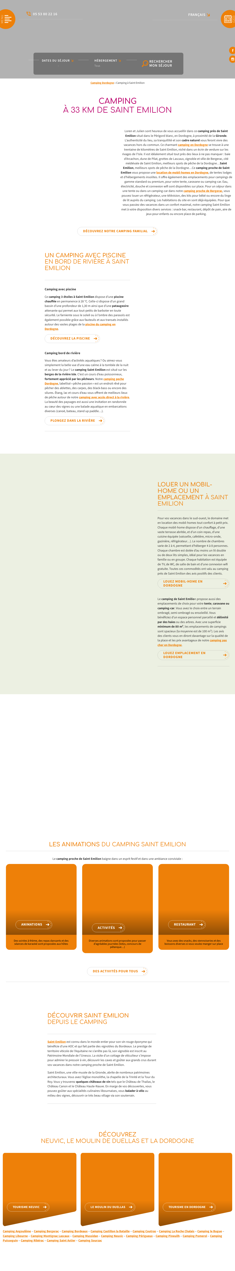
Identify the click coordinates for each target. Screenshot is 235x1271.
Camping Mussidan (85, 1236)
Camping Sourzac (90, 1240)
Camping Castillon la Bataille (110, 1231)
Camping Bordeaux (75, 1231)
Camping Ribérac (32, 1240)
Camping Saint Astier (61, 1240)
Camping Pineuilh (168, 1236)
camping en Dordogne (193, 145)
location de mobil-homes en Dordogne (182, 172)
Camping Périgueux (139, 1236)
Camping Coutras (144, 1231)
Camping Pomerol (195, 1236)
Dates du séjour (57, 60)
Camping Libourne (15, 1236)
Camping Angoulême (17, 1231)
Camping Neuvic (112, 1236)
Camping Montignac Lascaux (50, 1236)
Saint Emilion (56, 1042)
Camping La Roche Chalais (176, 1231)
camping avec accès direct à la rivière (104, 397)
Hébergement (107, 60)
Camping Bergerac (46, 1231)
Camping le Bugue (209, 1231)
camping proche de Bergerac (203, 191)
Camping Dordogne (102, 83)
